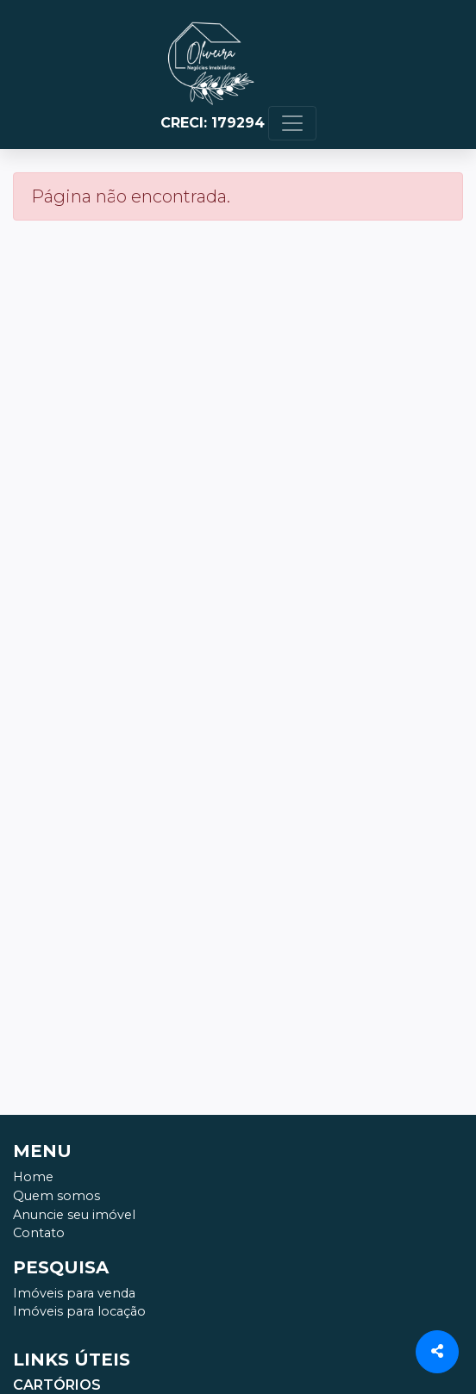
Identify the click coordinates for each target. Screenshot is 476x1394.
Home (33, 1177)
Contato (39, 1233)
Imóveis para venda (74, 1293)
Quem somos (56, 1196)
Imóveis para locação (79, 1311)
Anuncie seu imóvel (74, 1215)
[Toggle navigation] (292, 123)
